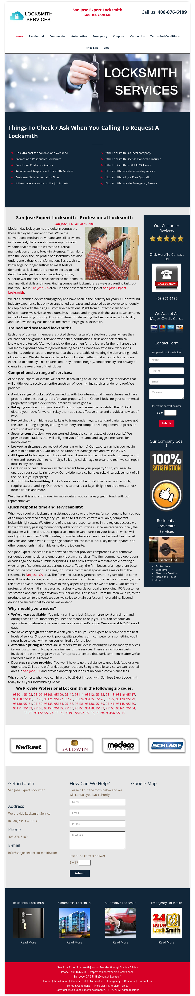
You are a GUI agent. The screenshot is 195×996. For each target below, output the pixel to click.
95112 (89, 694)
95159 (99, 708)
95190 (59, 713)
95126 (99, 699)
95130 (17, 704)
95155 (58, 708)
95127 (110, 699)
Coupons (119, 36)
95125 (89, 699)
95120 (38, 699)
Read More (28, 942)
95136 (79, 704)
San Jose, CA (63, 224)
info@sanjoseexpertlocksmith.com (32, 853)
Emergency (100, 36)
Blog (106, 47)
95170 (28, 713)
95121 (48, 699)
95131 (27, 704)
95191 (69, 713)
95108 (48, 694)
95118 (17, 699)
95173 (48, 713)
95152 (27, 708)
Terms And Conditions (165, 36)
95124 (79, 699)
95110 (69, 694)
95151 (17, 708)
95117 (130, 694)
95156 (69, 708)
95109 (58, 694)
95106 (38, 694)
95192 (79, 713)
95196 (110, 713)
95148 (120, 704)
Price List (92, 47)
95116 (120, 694)
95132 (38, 704)
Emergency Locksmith (166, 903)
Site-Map (113, 985)
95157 (79, 708)
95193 (90, 713)
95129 (130, 699)
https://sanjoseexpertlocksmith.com (111, 972)
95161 (120, 708)
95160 (110, 708)
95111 (79, 694)
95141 (110, 704)
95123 (69, 699)
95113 (99, 694)
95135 (69, 704)
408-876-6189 (172, 12)
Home (19, 36)
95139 (99, 704)
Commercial (58, 36)
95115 (110, 694)
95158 (89, 708)
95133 (48, 704)
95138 (89, 704)
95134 (58, 704)
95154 (48, 708)
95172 (38, 713)
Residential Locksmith (28, 903)
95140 (120, 713)
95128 (120, 699)
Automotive (79, 36)
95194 (100, 713)
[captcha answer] (170, 413)
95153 (38, 708)
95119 (27, 699)
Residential (36, 36)
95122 (58, 699)
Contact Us (137, 36)
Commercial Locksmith (74, 903)
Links (125, 985)
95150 (130, 704)
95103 (27, 694)
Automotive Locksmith (121, 903)
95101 (17, 694)
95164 (130, 708)
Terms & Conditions (78, 985)
